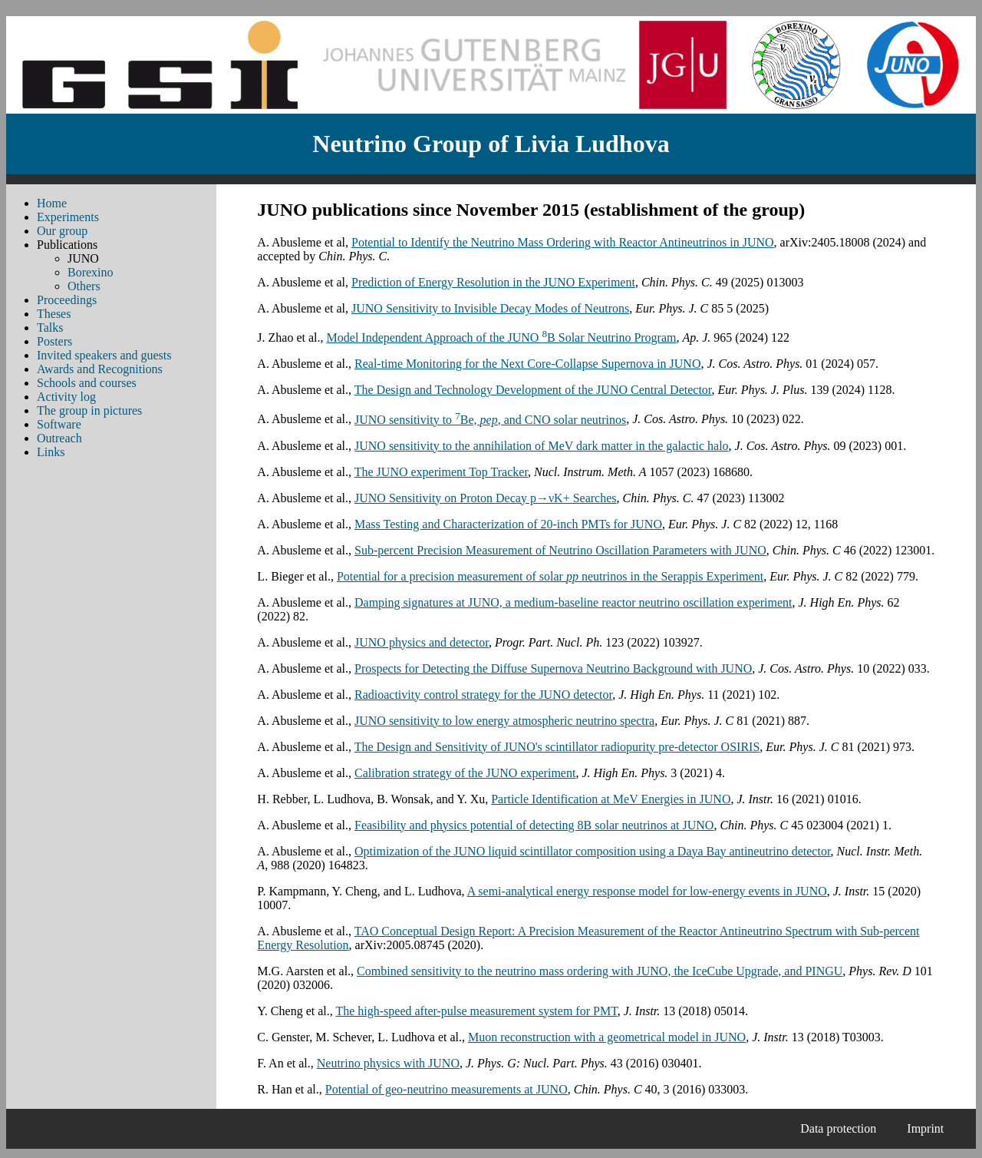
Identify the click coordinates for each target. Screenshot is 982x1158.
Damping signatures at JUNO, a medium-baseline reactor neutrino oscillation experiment (573, 602)
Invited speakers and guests (104, 355)
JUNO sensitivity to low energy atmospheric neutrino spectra (504, 720)
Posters (54, 341)
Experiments (68, 216)
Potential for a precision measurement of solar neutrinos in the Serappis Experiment (550, 576)
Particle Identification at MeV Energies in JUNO (610, 799)
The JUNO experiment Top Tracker (441, 471)
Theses (54, 313)
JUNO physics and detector (421, 642)
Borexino (91, 272)
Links (50, 451)
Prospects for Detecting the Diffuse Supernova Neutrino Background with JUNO (553, 668)
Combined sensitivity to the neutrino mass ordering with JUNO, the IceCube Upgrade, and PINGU (599, 971)
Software (59, 424)
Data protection (838, 1128)
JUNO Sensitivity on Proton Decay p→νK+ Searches (485, 498)
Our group (62, 230)
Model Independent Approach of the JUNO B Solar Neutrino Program (502, 337)
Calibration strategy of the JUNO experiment (464, 772)
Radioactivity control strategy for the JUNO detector (483, 694)
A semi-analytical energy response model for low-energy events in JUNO (647, 891)
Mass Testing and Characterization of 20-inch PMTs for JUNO (508, 524)
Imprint (925, 1128)
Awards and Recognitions (100, 369)
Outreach (59, 438)
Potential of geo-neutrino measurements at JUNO (446, 1089)
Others (84, 286)
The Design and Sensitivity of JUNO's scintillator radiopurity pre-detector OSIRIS (557, 746)
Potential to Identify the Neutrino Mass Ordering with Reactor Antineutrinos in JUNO (562, 242)
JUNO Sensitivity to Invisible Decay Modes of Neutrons (490, 308)
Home (52, 203)
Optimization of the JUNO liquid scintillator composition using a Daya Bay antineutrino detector (592, 851)
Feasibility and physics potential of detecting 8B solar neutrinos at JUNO (533, 825)
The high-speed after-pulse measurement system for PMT (476, 1010)
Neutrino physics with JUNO (388, 1063)
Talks (50, 327)
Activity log (66, 396)
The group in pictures (89, 410)
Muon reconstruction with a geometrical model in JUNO (607, 1037)
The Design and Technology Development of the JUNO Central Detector (533, 389)
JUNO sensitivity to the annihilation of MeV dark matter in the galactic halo (541, 445)
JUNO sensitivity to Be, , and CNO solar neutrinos (490, 419)
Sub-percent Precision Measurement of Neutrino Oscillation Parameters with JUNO (560, 550)
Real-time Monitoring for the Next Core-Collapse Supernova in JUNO (527, 363)
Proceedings (67, 299)
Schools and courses (87, 382)
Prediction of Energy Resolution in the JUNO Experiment (493, 282)
